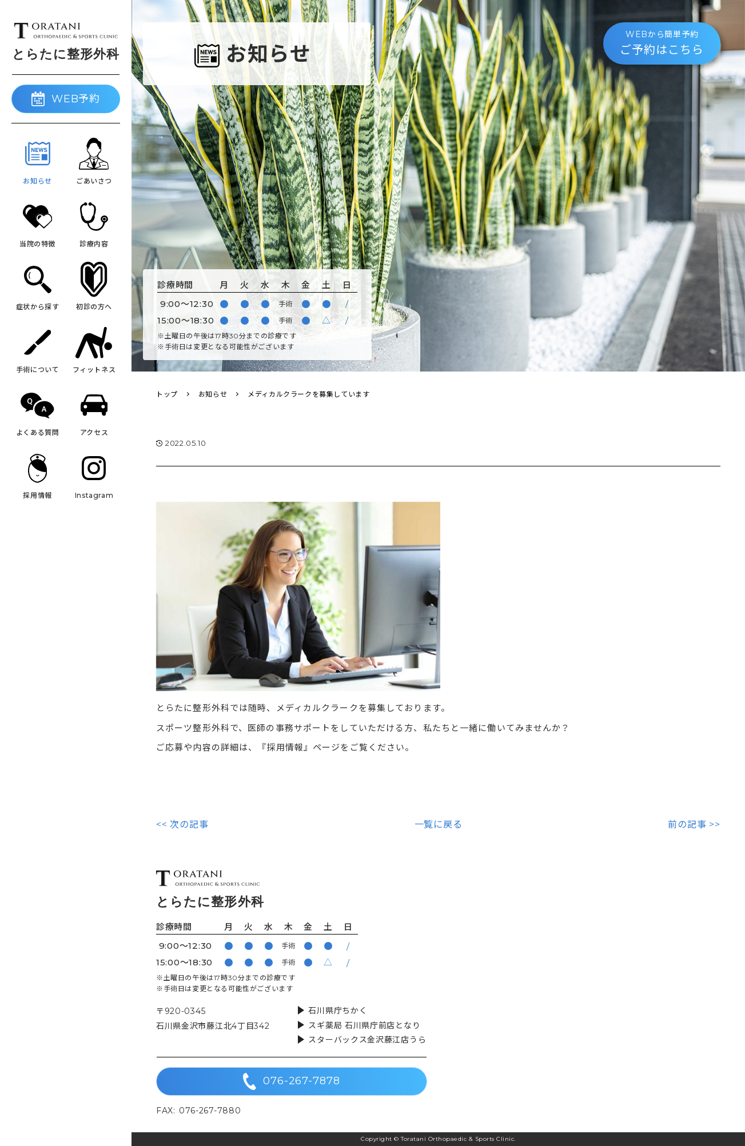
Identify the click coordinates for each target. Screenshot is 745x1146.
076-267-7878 (291, 1081)
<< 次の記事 (182, 824)
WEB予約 (66, 99)
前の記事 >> (694, 824)
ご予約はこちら (662, 42)
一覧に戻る (439, 824)
